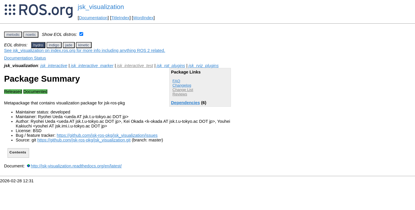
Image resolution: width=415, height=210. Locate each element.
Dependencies (185, 102)
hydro (38, 45)
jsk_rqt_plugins (171, 65)
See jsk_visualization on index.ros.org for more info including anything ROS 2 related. (84, 50)
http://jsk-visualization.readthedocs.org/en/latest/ (76, 166)
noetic (31, 34)
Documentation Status (25, 58)
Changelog (181, 85)
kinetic (83, 45)
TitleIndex (120, 17)
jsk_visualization (101, 6)
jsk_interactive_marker (92, 65)
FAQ (176, 81)
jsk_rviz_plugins (203, 65)
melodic (13, 34)
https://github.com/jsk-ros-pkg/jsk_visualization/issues (107, 135)
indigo (54, 45)
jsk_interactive (53, 65)
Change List (182, 90)
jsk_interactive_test (135, 65)
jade (68, 45)
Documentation (93, 17)
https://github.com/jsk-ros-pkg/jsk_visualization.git (84, 140)
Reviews (179, 94)
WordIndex (143, 17)
